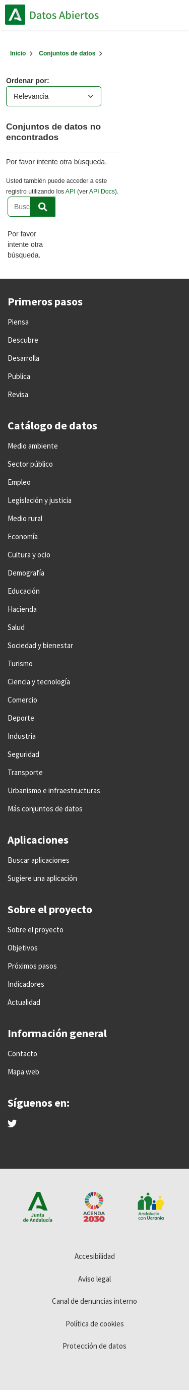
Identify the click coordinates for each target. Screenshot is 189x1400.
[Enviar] (42, 207)
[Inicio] (18, 53)
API (71, 191)
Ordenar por (26, 81)
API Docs (102, 191)
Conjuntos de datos (67, 53)
